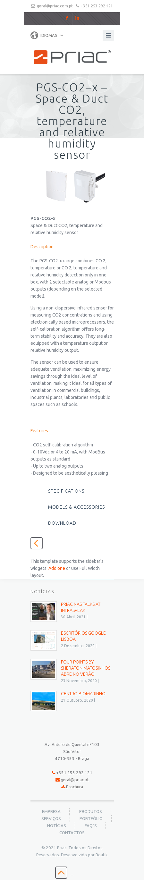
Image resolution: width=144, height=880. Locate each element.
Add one (56, 568)
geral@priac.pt (75, 779)
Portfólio (91, 818)
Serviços (51, 818)
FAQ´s (91, 825)
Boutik (102, 854)
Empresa (51, 811)
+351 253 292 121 (97, 6)
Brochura (74, 786)
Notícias (56, 825)
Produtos (90, 811)
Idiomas (43, 35)
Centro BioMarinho (83, 693)
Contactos (72, 832)
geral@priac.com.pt (55, 6)
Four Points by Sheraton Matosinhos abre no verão (85, 668)
